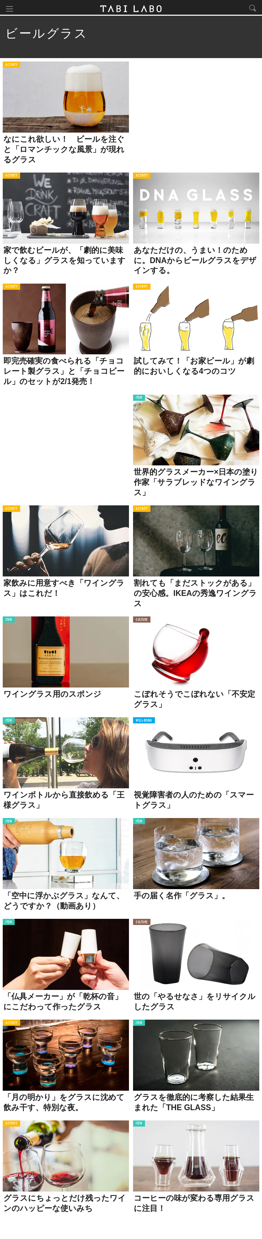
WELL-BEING (144, 722)
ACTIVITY (11, 66)
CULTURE (142, 621)
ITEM (139, 399)
